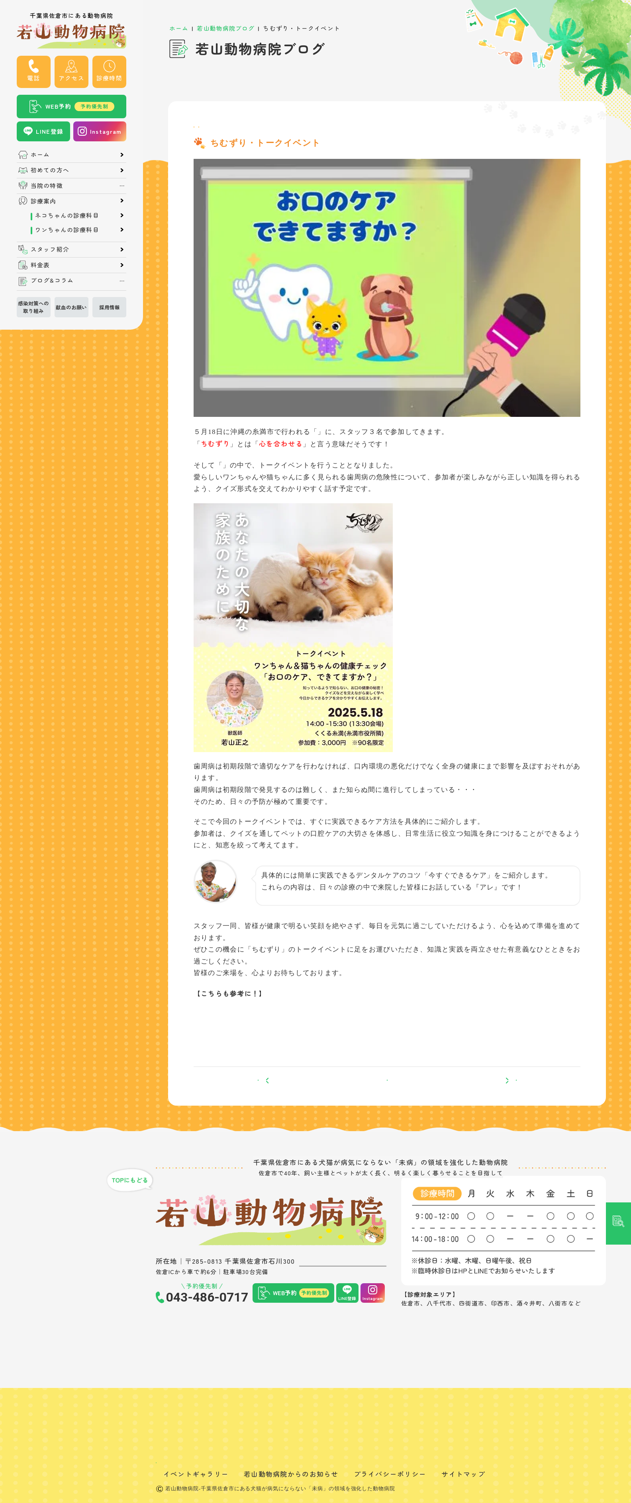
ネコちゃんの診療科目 (65, 215)
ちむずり (332, 440)
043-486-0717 (207, 1321)
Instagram (105, 131)
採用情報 (109, 307)
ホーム (40, 155)
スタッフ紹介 (50, 249)
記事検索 (619, 645)
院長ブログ (213, 131)
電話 (33, 78)
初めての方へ (50, 170)
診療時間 (109, 78)
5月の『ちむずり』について (253, 1022)
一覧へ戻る (387, 1096)
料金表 (40, 265)
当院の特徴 (47, 186)
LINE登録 (49, 131)
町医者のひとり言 (265, 131)
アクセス (71, 78)
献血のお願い (71, 307)
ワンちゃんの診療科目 (65, 229)
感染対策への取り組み (33, 306)
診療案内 (43, 201)
